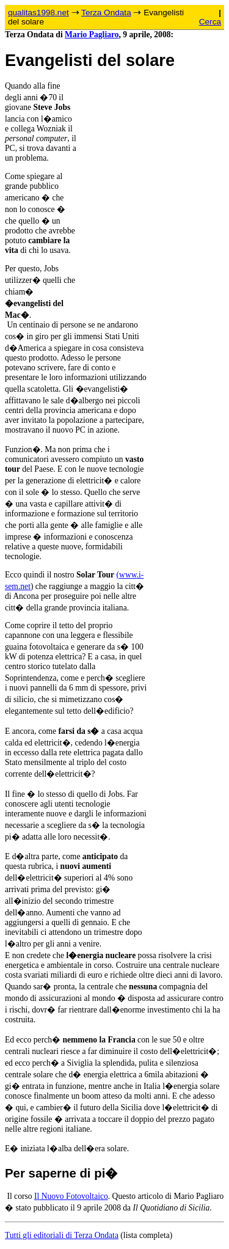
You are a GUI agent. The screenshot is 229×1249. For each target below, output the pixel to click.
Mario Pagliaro (91, 34)
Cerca (210, 21)
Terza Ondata (106, 12)
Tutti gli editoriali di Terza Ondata (61, 1235)
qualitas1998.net (38, 12)
